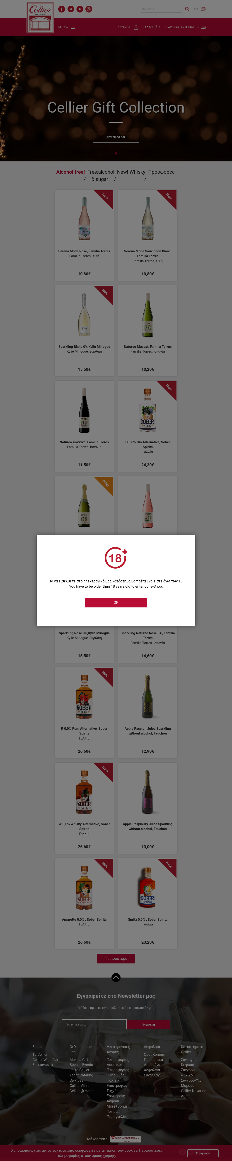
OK (116, 602)
